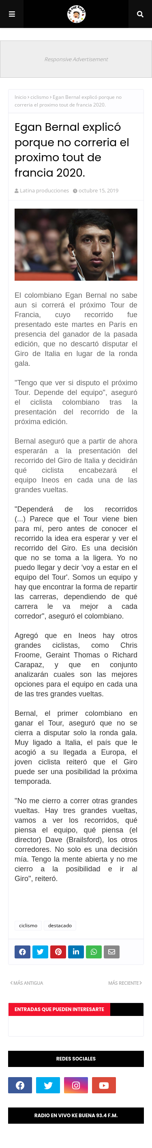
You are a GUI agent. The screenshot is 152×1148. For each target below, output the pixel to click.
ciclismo (39, 97)
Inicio (20, 97)
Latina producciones (44, 190)
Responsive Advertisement (76, 59)
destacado (60, 925)
